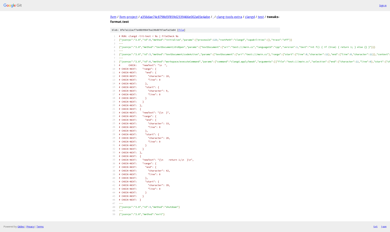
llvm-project (128, 17)
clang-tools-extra (229, 17)
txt (375, 226)
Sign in (383, 5)
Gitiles (20, 226)
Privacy (30, 226)
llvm (113, 17)
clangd (250, 17)
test (261, 17)
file (181, 30)
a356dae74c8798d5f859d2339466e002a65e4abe (175, 17)
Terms (40, 226)
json (384, 226)
